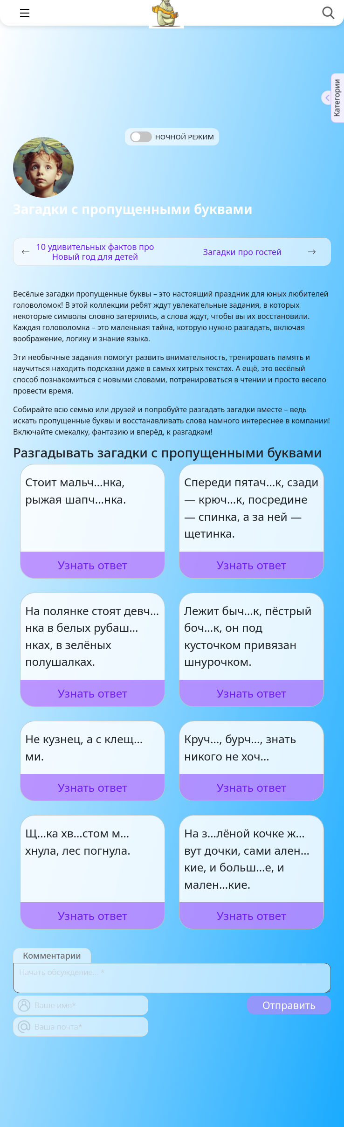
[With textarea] (172, 978)
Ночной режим (184, 136)
